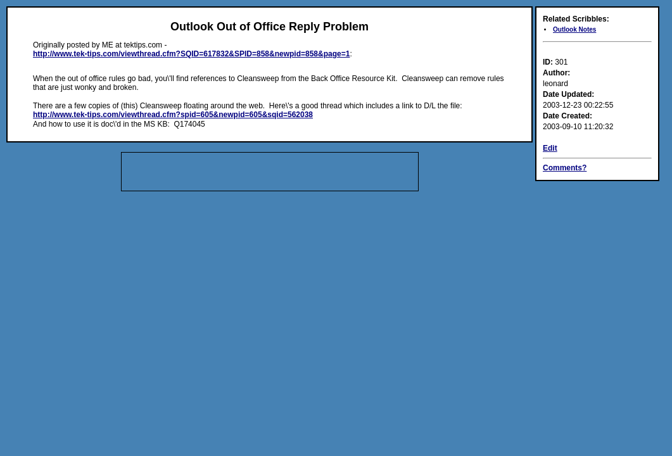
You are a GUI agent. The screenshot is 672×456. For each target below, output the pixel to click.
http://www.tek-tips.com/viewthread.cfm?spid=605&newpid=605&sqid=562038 (173, 114)
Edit (550, 148)
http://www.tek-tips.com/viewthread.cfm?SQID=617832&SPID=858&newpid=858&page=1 (191, 53)
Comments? (564, 167)
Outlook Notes (574, 29)
